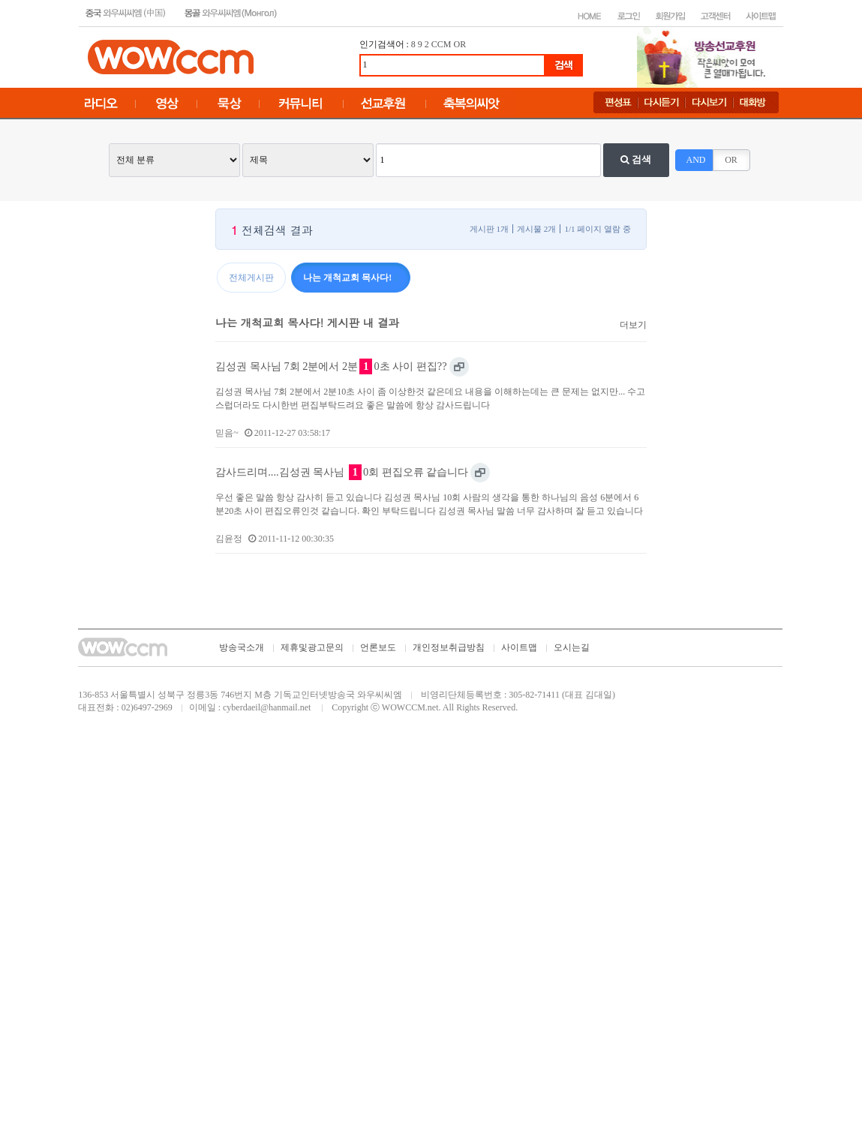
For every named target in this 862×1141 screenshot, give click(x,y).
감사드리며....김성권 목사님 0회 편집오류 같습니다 (341, 472)
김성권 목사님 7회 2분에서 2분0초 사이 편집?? (330, 366)
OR (460, 44)
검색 (635, 159)
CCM (441, 44)
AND (696, 160)
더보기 (633, 325)
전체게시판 (251, 277)
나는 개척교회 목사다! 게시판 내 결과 (307, 322)
